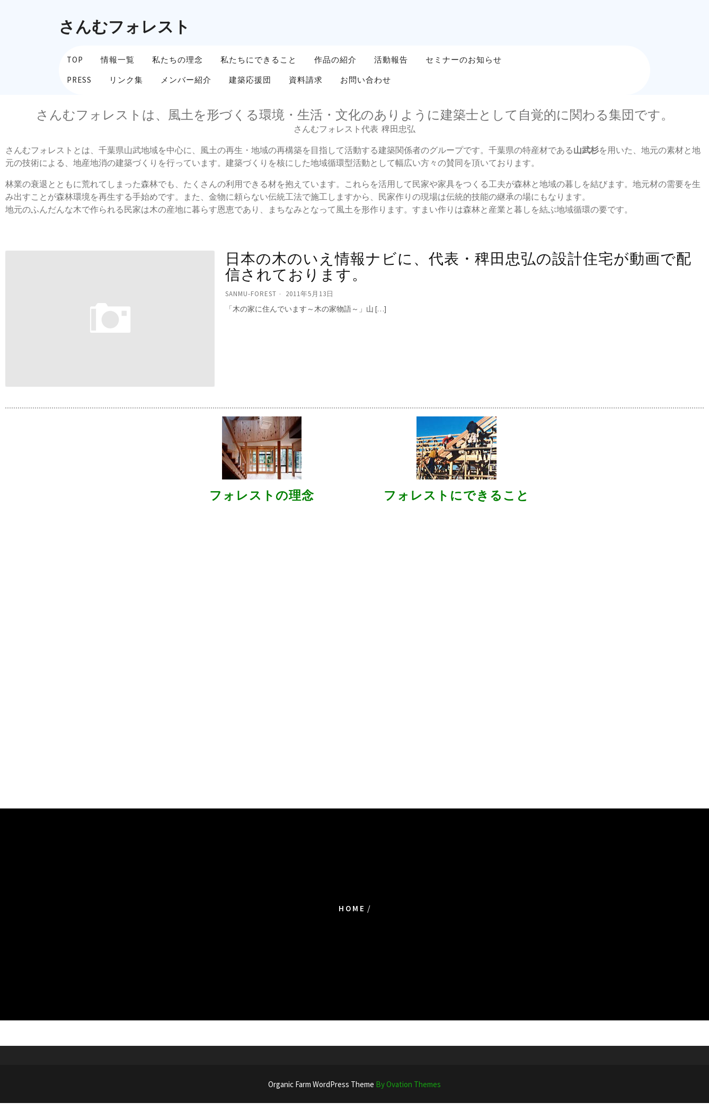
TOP (75, 60)
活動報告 (391, 60)
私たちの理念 (177, 60)
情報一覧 (118, 60)
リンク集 (126, 80)
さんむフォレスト (124, 26)
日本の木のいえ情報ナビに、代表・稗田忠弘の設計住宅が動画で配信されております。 (458, 267)
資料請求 (306, 80)
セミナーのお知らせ (464, 60)
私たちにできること (258, 60)
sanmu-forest (251, 293)
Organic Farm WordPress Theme (354, 1084)
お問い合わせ (365, 80)
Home (352, 908)
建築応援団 (250, 80)
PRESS (79, 80)
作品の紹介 (335, 60)
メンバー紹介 (186, 80)
